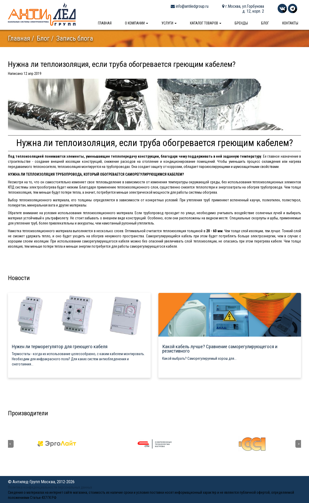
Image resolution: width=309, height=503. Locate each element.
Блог (265, 23)
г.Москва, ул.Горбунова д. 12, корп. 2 (243, 9)
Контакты (290, 23)
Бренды (241, 23)
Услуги (169, 23)
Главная (105, 23)
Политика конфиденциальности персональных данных (50, 487)
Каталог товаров (205, 23)
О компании (136, 23)
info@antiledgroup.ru (189, 6)
